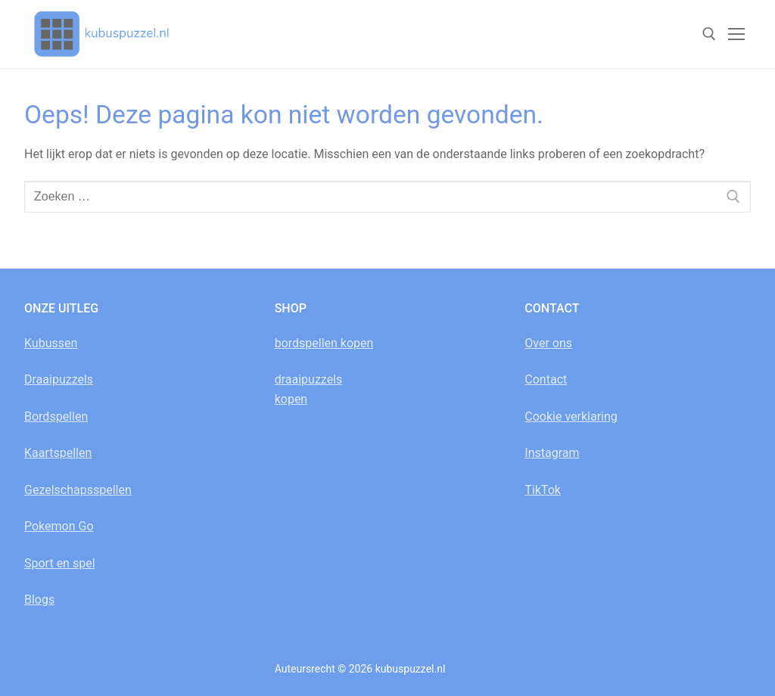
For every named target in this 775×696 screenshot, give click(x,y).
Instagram (551, 453)
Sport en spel (59, 563)
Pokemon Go (59, 526)
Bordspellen (56, 416)
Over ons (548, 343)
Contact (545, 379)
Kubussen (50, 343)
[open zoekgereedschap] (709, 34)
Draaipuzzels (58, 379)
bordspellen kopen (324, 343)
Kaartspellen (58, 453)
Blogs (39, 599)
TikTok (542, 490)
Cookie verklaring (571, 416)
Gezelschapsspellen (78, 490)
